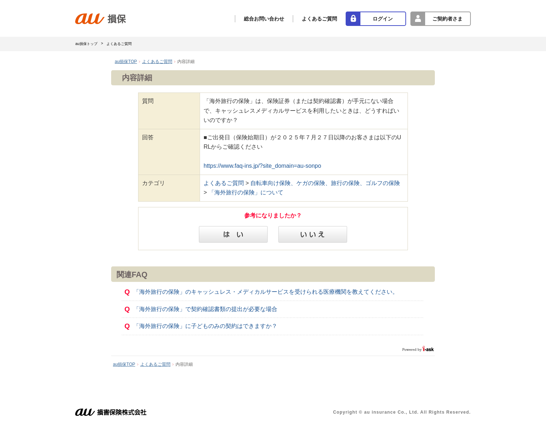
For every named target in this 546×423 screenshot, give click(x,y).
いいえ (312, 234)
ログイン (383, 19)
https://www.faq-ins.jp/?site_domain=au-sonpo (262, 166)
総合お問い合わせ (264, 19)
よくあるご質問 (319, 19)
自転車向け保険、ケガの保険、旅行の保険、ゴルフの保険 (325, 183)
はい (233, 234)
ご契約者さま (447, 19)
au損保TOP (126, 61)
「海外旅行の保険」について (246, 192)
